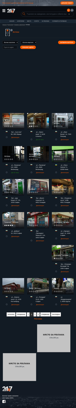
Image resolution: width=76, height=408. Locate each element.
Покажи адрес (28, 47)
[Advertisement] (19, 338)
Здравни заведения (19, 24)
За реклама (45, 21)
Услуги (36, 21)
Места (29, 21)
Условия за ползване (59, 21)
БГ (68, 10)
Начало (11, 21)
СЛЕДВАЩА (45, 314)
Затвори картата (66, 42)
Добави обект (67, 3)
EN (72, 10)
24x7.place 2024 (7, 398)
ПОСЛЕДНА (56, 314)
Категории (20, 21)
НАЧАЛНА (11, 314)
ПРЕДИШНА (21, 314)
